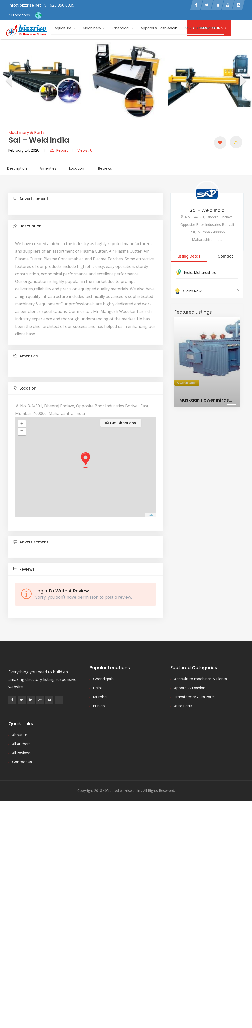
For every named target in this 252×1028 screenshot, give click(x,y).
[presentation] (8, 82)
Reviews (105, 169)
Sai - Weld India (207, 211)
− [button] (21, 432)
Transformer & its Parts (194, 697)
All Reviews (21, 753)
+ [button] (21, 424)
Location (76, 169)
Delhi (97, 688)
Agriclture (65, 28)
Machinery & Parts (26, 133)
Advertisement (30, 199)
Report (59, 151)
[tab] (85, 200)
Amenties (48, 169)
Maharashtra (205, 273)
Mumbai (100, 697)
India (188, 273)
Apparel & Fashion (158, 28)
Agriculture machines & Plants (200, 679)
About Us (20, 735)
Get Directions (120, 423)
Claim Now (207, 292)
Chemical (122, 28)
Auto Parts (183, 706)
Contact (225, 257)
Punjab (99, 706)
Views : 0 (84, 151)
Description (17, 169)
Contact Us (22, 762)
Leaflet (150, 516)
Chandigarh (103, 679)
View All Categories (201, 28)
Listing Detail (188, 257)
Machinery (94, 28)
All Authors (21, 744)
